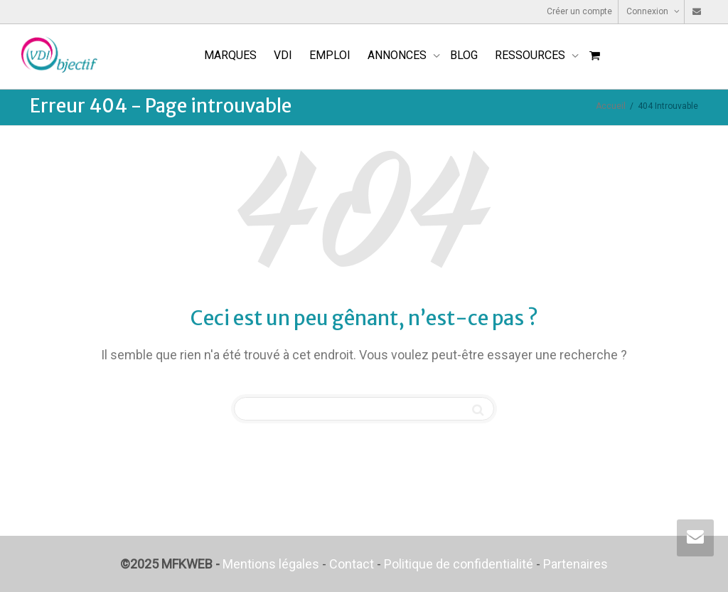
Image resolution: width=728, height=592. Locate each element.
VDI (283, 55)
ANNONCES (398, 55)
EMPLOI (329, 55)
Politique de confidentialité (458, 563)
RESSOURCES (531, 55)
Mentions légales (271, 563)
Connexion (648, 11)
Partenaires (575, 563)
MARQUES (230, 55)
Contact (351, 563)
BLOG (464, 55)
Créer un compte (579, 11)
